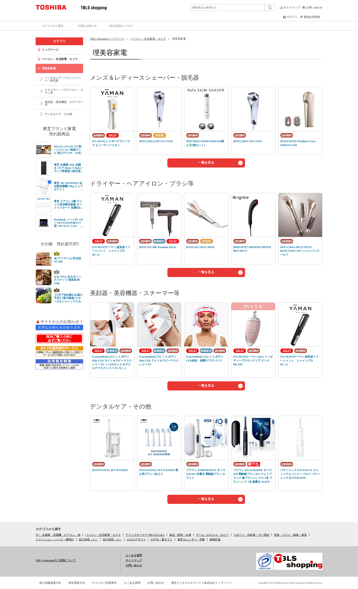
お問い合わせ (314, 7)
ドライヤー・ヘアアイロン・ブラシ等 (142, 183)
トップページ (50, 49)
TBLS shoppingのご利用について (56, 560)
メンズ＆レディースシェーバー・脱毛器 (144, 77)
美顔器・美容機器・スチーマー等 (135, 293)
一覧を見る (206, 162)
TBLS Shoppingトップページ (107, 38)
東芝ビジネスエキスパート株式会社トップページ (201, 582)
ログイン (292, 17)
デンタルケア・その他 (120, 406)
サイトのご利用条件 (104, 582)
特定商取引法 (76, 582)
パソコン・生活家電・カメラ (148, 38)
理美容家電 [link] (179, 38)
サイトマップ (292, 7)
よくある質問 (134, 555)
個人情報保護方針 (50, 582)
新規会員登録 (312, 17)
